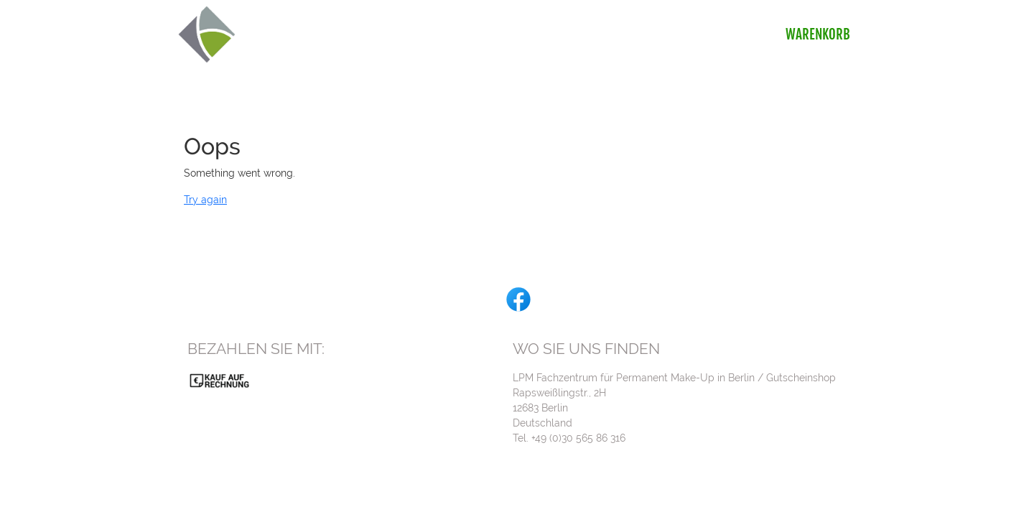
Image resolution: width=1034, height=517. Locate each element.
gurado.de (681, 502)
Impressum (826, 487)
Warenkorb (819, 34)
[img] (207, 34)
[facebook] (517, 298)
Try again (205, 199)
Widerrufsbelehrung (740, 487)
